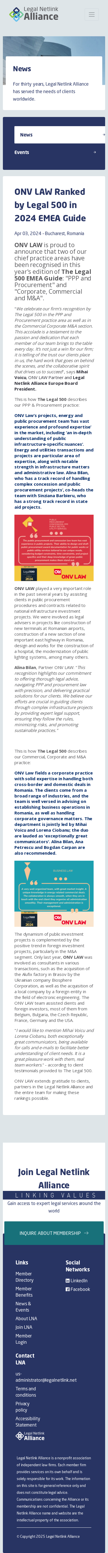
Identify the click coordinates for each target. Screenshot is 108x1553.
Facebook (78, 1289)
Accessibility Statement (28, 1421)
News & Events (23, 1306)
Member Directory (25, 1277)
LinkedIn (77, 1280)
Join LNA (24, 1327)
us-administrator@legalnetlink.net (29, 1377)
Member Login (24, 1339)
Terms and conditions (26, 1391)
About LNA (26, 1318)
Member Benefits (24, 1291)
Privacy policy (23, 1406)
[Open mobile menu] (92, 14)
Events (55, 152)
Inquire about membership (54, 1233)
